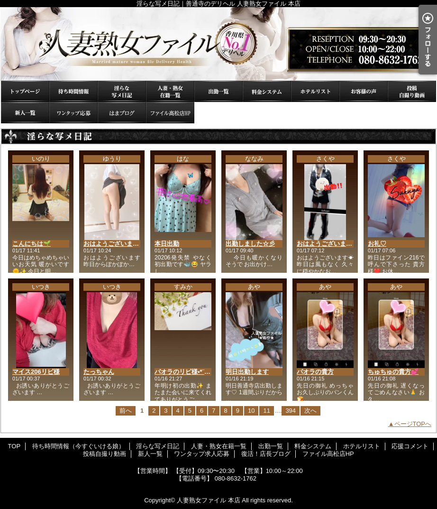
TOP (25, 91)
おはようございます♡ (114, 243)
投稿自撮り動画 (412, 91)
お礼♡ (377, 243)
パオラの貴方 (315, 371)
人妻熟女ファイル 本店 (208, 500)
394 (290, 410)
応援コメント (363, 91)
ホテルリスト (315, 91)
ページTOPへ (413, 423)
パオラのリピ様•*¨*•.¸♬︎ (186, 371)
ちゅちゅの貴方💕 (393, 371)
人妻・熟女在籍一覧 (170, 91)
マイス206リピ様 (36, 371)
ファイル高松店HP (170, 112)
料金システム (267, 91)
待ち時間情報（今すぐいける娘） (73, 91)
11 (266, 410)
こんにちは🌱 (31, 243)
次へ (310, 410)
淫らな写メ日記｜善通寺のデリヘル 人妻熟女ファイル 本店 (218, 44)
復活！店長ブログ (122, 112)
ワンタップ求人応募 (73, 112)
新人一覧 (25, 112)
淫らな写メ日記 (122, 91)
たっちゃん (98, 371)
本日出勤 (167, 243)
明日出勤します (247, 371)
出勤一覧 (218, 91)
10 (251, 410)
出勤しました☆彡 (250, 243)
